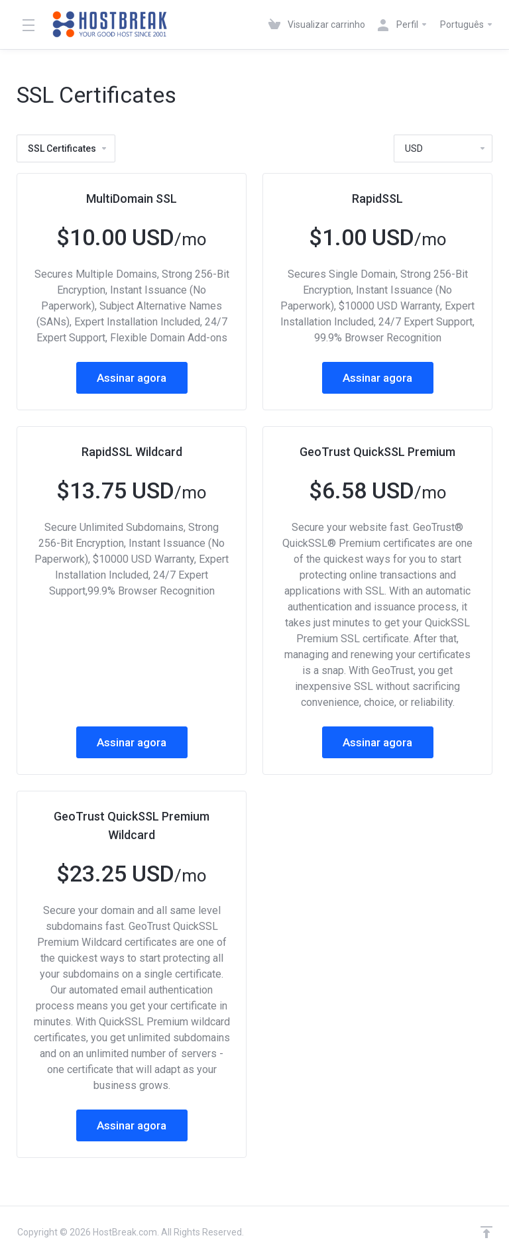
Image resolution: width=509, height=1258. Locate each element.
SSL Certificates (68, 148)
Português (467, 24)
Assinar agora (131, 377)
